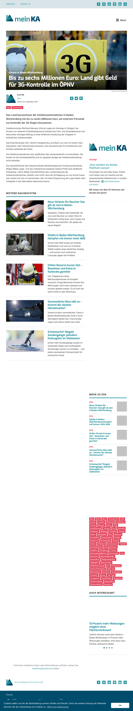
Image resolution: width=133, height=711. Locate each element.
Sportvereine (106, 563)
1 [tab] (104, 647)
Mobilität (110, 522)
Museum (118, 534)
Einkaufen (94, 531)
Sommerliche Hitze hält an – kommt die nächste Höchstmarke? (100, 452)
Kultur (109, 525)
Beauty (102, 575)
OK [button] (120, 705)
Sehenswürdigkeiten (98, 553)
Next (123, 610)
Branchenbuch (96, 547)
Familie (117, 538)
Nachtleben (95, 559)
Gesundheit (95, 538)
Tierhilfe (112, 531)
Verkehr (122, 544)
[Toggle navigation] (121, 20)
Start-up (110, 569)
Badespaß (102, 534)
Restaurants (112, 544)
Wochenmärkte (96, 581)
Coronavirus (17, 108)
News (97, 519)
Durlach (106, 572)
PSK (115, 525)
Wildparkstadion (108, 559)
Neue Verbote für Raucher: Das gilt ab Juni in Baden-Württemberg (66, 205)
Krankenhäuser (110, 547)
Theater (113, 550)
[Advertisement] (108, 115)
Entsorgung (116, 566)
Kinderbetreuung (97, 566)
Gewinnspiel (107, 538)
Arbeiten (101, 544)
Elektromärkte (96, 584)
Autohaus (108, 584)
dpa (19, 98)
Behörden (94, 556)
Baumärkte (109, 581)
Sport (104, 519)
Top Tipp (111, 575)
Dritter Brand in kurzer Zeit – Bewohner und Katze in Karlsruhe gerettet (65, 269)
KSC (122, 519)
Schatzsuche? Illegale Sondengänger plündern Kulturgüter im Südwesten (64, 335)
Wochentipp (105, 541)
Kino (110, 534)
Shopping (104, 550)
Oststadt (93, 575)
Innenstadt (113, 553)
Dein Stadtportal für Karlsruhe (24, 682)
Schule (93, 544)
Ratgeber (94, 550)
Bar (107, 566)
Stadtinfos (120, 522)
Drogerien (118, 578)
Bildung (104, 531)
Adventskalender (107, 556)
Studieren (94, 541)
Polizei (93, 525)
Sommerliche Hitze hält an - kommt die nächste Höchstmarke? (64, 305)
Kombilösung (95, 528)
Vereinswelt (116, 572)
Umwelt (121, 531)
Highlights (94, 563)
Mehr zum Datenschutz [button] (58, 707)
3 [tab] (109, 647)
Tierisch (106, 528)
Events (93, 522)
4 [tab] (112, 647)
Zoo (113, 528)
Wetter (93, 534)
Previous (93, 610)
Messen (101, 525)
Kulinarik (121, 528)
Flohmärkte (106, 578)
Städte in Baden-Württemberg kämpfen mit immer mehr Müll (66, 236)
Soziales (115, 541)
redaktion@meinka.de (42, 668)
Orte (122, 553)
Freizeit (101, 522)
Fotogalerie (95, 578)
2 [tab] (106, 647)
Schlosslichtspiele (97, 569)
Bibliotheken (95, 572)
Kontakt (10, 4)
